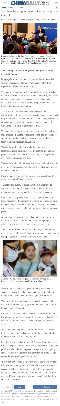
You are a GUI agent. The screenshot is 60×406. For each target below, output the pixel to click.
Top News (19, 8)
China (11, 8)
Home (3, 8)
